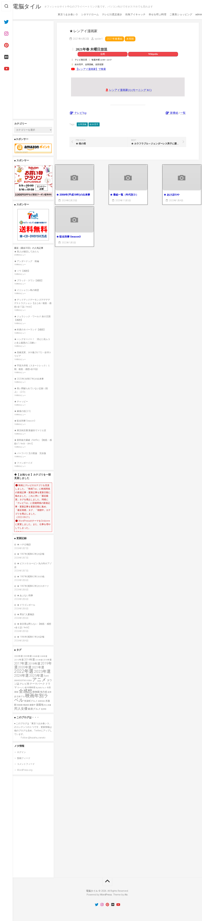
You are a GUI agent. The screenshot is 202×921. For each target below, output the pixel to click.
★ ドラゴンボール (26, 605)
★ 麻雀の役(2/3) (22, 411)
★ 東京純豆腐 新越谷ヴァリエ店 (30, 430)
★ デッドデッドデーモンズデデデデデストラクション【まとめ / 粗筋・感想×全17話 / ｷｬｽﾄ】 (32, 303)
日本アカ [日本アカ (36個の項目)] (21, 696)
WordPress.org (24, 770)
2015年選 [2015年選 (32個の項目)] (39, 660)
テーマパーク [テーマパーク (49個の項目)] (37, 683)
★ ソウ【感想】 (22, 271)
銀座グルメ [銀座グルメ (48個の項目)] (34, 708)
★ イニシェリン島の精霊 (26, 290)
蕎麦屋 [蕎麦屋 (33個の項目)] (26, 705)
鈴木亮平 (94, 124)
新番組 (171, 112)
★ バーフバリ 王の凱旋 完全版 (30, 453)
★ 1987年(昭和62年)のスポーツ (33, 586)
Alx (126, 894)
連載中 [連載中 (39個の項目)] (32, 705)
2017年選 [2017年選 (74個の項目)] (21, 663)
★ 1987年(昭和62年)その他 (30, 576)
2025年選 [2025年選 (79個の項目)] (36, 675)
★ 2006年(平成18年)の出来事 (73, 194)
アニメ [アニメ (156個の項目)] (39, 679)
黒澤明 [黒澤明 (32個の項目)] (43, 709)
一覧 (183, 112)
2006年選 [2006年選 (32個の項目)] (35, 656)
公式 (102, 54)
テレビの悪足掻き (106, 14)
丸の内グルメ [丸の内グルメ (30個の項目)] (41, 688)
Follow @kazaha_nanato (33, 737)
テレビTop (77, 112)
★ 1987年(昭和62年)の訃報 (30, 554)
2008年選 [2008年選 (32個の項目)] (43, 656)
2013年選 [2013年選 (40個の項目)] (19, 659)
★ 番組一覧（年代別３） (124, 194)
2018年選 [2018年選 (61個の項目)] (34, 663)
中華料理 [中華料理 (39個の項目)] (31, 687)
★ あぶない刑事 (25, 595)
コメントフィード (26, 764)
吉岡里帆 (82, 124)
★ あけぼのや (171, 194)
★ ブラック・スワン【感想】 (28, 280)
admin (192, 14)
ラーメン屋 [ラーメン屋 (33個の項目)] (22, 687)
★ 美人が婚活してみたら (26, 251)
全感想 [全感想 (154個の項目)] (25, 691)
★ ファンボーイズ (23, 463)
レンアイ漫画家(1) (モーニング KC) (130, 90)
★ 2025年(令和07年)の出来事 (29, 378)
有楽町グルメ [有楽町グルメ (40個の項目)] (30, 701)
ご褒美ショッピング (174, 14)
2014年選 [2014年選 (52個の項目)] (29, 659)
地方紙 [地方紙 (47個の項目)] (43, 691)
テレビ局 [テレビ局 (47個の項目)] (24, 683)
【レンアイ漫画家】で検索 (91, 69)
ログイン (21, 752)
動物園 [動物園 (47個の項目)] (36, 691)
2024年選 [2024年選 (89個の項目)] (21, 675)
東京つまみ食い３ (61, 14)
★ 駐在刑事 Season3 (68, 236)
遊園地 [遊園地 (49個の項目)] (40, 704)
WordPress (106, 894)
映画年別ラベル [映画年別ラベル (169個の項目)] (31, 698)
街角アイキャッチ (129, 14)
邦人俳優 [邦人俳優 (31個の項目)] (47, 705)
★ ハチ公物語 (24, 544)
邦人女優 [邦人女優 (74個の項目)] (20, 708)
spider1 (99, 38)
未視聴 (130, 38)
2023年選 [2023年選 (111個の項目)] (42, 671)
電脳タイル (33, 6)
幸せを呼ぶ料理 (151, 14)
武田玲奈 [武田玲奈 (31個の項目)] (41, 701)
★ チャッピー (21, 401)
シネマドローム (83, 14)
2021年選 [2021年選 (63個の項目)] (38, 667)
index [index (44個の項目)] (29, 680)
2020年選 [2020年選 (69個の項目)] (24, 667)
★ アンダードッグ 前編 (26, 261)
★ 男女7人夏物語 (25, 614)
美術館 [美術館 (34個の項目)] (20, 705)
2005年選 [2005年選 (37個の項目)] (27, 656)
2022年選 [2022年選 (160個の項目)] (23, 671)
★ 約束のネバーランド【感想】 (30, 329)
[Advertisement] (33, 70)
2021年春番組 (114, 38)
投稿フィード (23, 758)
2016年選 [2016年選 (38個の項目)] (47, 660)
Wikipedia (153, 54)
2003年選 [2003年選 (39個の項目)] (18, 656)
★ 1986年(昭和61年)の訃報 (30, 637)
